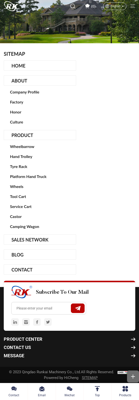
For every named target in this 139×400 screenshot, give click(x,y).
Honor (15, 112)
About (19, 81)
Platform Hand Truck (28, 176)
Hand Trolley (21, 156)
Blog (17, 255)
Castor (16, 216)
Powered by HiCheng (61, 378)
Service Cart (20, 206)
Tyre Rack (18, 166)
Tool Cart (18, 196)
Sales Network (29, 239)
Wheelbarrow (22, 146)
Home (18, 65)
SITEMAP (90, 378)
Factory (16, 102)
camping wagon (24, 226)
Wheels (16, 186)
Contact (21, 269)
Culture (16, 122)
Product (22, 135)
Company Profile (24, 92)
